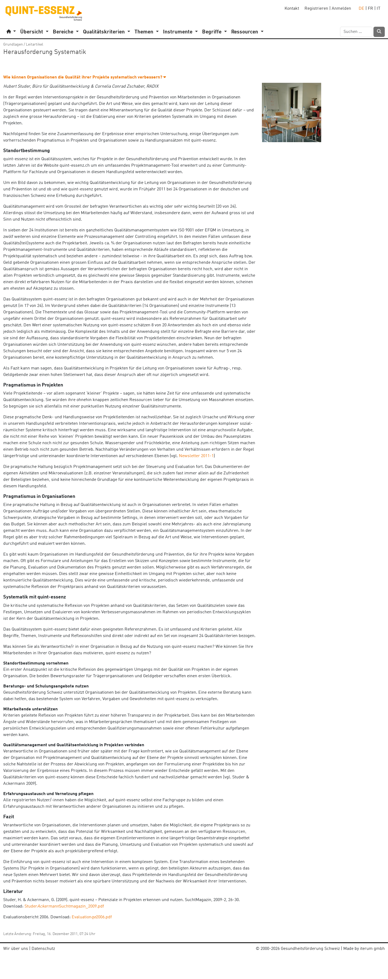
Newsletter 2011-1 (196, 456)
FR (370, 8)
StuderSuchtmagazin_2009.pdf (64, 906)
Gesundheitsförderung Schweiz (310, 949)
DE (361, 8)
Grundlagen (13, 44)
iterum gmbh (372, 949)
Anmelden (341, 8)
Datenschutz (43, 949)
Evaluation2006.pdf (92, 917)
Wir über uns (15, 949)
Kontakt (292, 8)
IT (378, 8)
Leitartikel (34, 44)
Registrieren (316, 8)
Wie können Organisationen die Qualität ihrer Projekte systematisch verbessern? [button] (84, 77)
